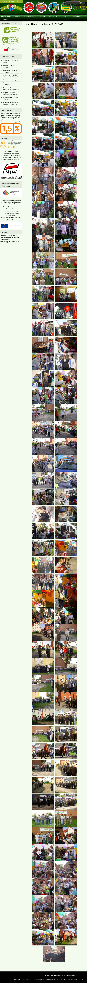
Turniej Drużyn (54, 16)
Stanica (42, 16)
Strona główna (6, 16)
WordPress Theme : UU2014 (69, 979)
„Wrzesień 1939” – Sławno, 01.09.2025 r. (11, 98)
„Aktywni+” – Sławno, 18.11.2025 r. (9, 66)
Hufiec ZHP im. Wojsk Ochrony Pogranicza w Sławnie (41, 979)
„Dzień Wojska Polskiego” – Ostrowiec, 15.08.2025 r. (11, 103)
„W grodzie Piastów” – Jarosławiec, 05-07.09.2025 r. (11, 93)
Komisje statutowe (30, 16)
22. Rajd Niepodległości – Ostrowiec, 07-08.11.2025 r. (11, 76)
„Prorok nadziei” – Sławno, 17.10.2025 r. (11, 84)
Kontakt (5, 19)
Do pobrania (77, 16)
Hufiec (17, 16)
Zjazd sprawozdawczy (9, 80)
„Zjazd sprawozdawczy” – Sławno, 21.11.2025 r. (10, 61)
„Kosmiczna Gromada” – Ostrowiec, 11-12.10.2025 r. (11, 89)
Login (81, 979)
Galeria (65, 16)
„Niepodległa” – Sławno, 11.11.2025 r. (10, 71)
